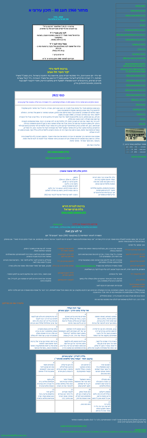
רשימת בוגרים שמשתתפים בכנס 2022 (130, 35)
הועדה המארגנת (138, 54)
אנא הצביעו (57, 224)
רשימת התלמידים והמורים (135, 30)
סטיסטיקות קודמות (138, 156)
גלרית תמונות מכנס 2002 (135, 76)
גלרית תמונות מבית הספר (135, 15)
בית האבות (141, 114)
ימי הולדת (141, 49)
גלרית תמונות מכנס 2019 (135, 85)
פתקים (142, 25)
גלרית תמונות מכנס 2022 (135, 95)
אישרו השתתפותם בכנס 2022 (58, 158)
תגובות (142, 119)
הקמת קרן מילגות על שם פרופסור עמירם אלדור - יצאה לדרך (73, 227)
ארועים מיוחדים (139, 109)
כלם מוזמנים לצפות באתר (85, 266)
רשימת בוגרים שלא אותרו (135, 39)
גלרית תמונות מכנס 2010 (135, 80)
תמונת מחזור (140, 6)
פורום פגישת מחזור (137, 10)
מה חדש (142, 124)
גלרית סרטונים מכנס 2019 (135, 90)
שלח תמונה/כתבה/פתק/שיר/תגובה (73, 426)
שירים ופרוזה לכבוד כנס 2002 (134, 58)
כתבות (142, 20)
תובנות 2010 (140, 104)
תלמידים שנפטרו (138, 44)
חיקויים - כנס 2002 (138, 100)
